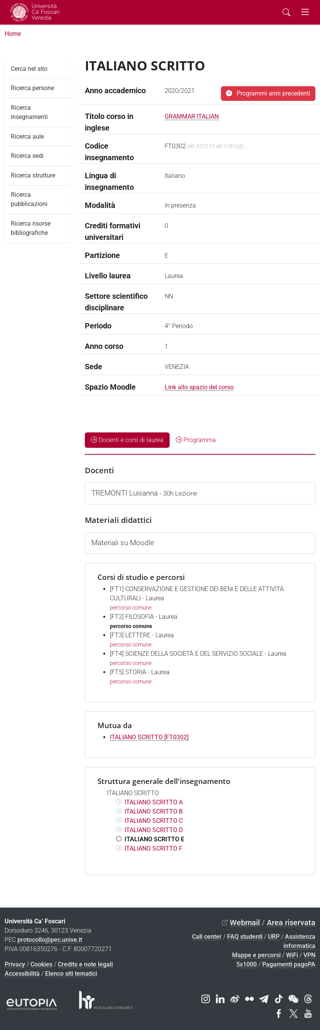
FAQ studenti (245, 936)
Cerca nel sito (29, 68)
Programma (196, 440)
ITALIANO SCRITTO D (154, 830)
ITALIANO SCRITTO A (154, 802)
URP (274, 936)
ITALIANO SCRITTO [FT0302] (149, 737)
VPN (309, 955)
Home (13, 33)
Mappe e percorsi (256, 955)
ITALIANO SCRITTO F (153, 848)
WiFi (292, 955)
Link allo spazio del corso (199, 387)
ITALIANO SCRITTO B (154, 811)
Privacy (15, 964)
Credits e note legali (85, 964)
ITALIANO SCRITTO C (154, 820)
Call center (207, 936)
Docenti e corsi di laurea (127, 440)
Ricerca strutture (33, 175)
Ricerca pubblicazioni (29, 199)
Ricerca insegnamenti (29, 112)
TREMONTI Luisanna (144, 493)
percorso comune (131, 608)
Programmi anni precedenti (268, 93)
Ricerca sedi (27, 155)
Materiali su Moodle (122, 542)
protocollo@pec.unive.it (49, 939)
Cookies (41, 964)
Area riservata (291, 922)
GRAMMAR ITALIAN (192, 116)
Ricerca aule (27, 136)
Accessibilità (22, 973)
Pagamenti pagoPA (288, 964)
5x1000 (246, 964)
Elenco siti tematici (71, 973)
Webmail (245, 922)
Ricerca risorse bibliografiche (31, 228)
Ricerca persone (32, 88)
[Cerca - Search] (286, 12)
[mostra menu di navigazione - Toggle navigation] (305, 12)
